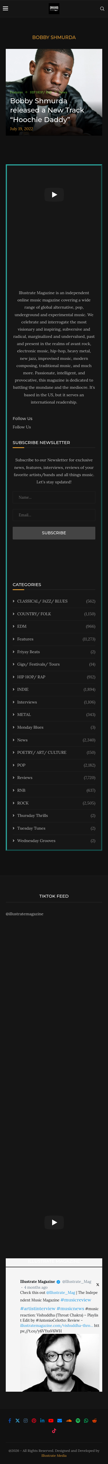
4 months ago (36, 1287)
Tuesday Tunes (56, 828)
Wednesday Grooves (56, 841)
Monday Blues (56, 727)
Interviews (56, 702)
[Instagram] (26, 1421)
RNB (56, 790)
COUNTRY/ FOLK (56, 614)
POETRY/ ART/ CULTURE (56, 753)
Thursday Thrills (56, 816)
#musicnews (70, 1308)
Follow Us (22, 427)
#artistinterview (38, 1308)
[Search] (102, 8)
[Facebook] (9, 1421)
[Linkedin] (42, 1421)
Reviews (56, 778)
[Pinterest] (34, 1421)
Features (56, 639)
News (56, 740)
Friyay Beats (56, 652)
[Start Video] (54, 194)
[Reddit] (94, 1421)
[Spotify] (78, 1421)
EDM (56, 626)
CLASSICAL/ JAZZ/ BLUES (56, 601)
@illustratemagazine (24, 913)
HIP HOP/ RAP (56, 677)
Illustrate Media (54, 1455)
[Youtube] (51, 1421)
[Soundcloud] (69, 1421)
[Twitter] (17, 1421)
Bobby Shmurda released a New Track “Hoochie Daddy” (47, 110)
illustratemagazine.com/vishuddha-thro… (56, 1325)
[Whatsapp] (86, 1421)
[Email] (59, 1421)
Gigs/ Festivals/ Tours (56, 664)
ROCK (56, 803)
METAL (56, 715)
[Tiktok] (54, 1431)
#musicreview (75, 1300)
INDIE (56, 690)
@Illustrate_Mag (76, 1281)
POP (56, 765)
